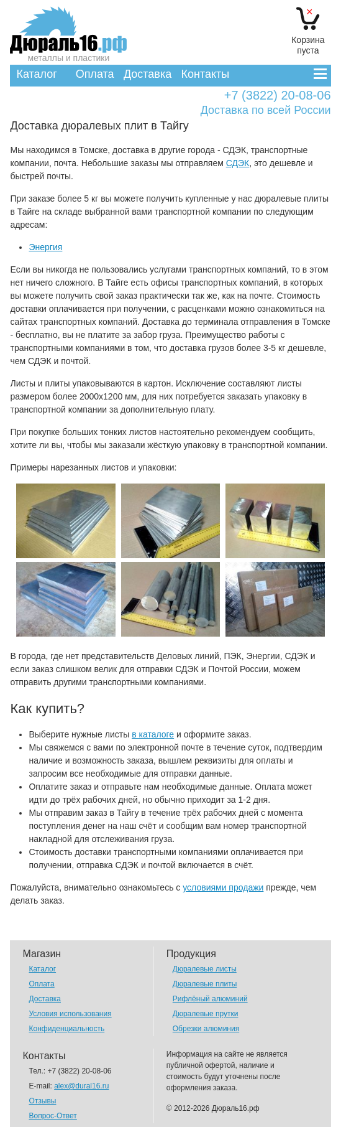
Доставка (147, 74)
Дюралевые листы (205, 969)
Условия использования (70, 1013)
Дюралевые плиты (205, 984)
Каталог (36, 74)
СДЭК (238, 163)
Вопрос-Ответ (52, 1115)
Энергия (45, 247)
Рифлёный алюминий (210, 998)
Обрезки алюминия (206, 1028)
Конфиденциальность (66, 1028)
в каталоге (153, 734)
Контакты (205, 74)
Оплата (95, 74)
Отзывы (42, 1101)
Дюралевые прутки (206, 1013)
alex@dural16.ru (81, 1086)
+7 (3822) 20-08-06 (277, 95)
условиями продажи (223, 887)
